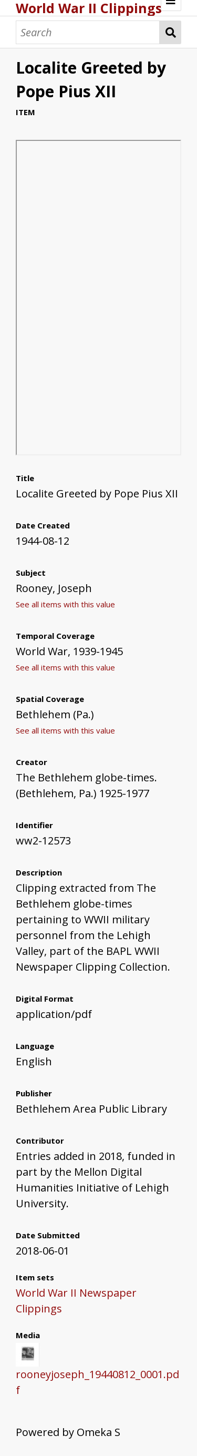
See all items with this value (65, 604)
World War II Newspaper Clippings (76, 1301)
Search (170, 32)
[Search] (88, 32)
